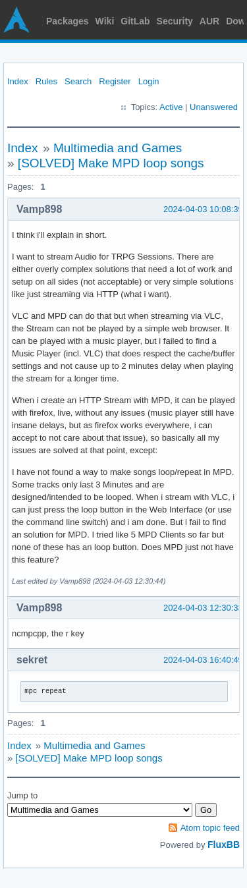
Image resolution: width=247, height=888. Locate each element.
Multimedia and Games (117, 148)
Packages (67, 21)
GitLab (135, 21)
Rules (46, 81)
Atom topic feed (210, 828)
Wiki (105, 21)
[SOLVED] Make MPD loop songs (111, 163)
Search (78, 81)
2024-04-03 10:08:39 (203, 209)
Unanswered (214, 107)
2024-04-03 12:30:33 (203, 608)
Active (170, 107)
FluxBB (223, 844)
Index (17, 81)
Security (175, 21)
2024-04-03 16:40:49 (203, 660)
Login (148, 81)
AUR (209, 21)
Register (114, 81)
